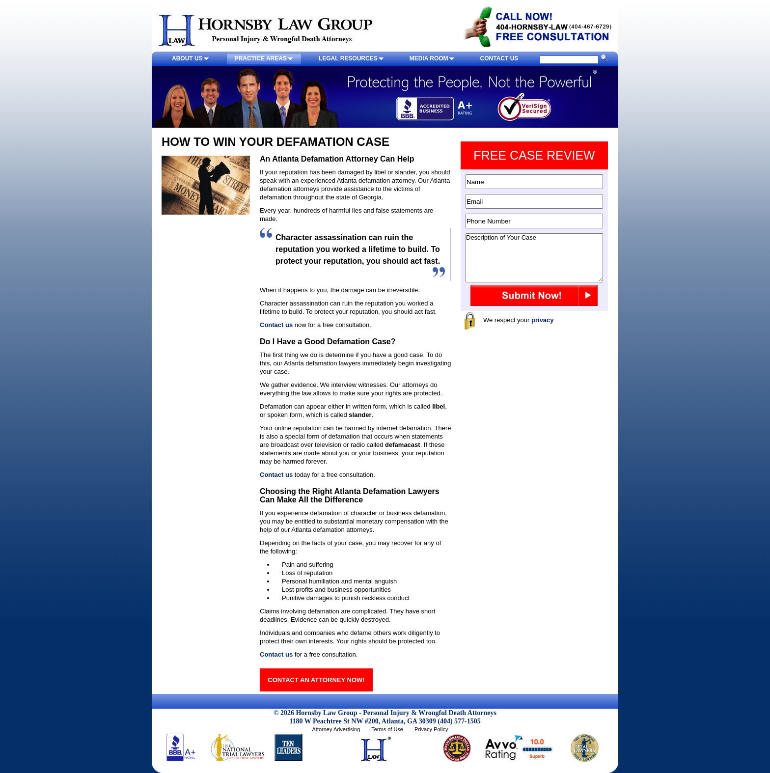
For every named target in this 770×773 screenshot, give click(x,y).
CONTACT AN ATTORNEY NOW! (316, 680)
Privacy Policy (431, 729)
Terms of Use (387, 729)
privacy (542, 320)
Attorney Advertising (336, 729)
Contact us (276, 325)
